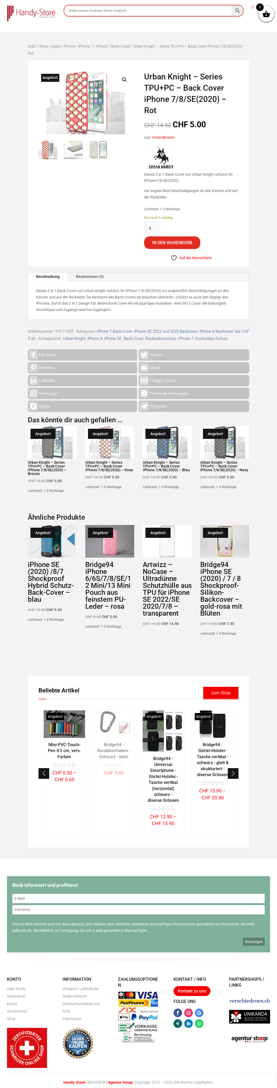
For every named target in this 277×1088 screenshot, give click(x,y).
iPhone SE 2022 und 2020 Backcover (166, 327)
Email (150, 364)
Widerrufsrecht (75, 993)
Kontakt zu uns (192, 987)
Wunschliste (17, 1008)
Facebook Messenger (164, 390)
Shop (43, 43)
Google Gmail (157, 377)
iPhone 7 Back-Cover (113, 43)
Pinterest (42, 364)
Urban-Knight (74, 335)
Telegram (153, 403)
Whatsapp (43, 390)
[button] (124, 76)
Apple (55, 43)
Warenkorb (16, 993)
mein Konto (16, 985)
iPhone (69, 43)
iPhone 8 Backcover (216, 327)
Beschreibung (48, 273)
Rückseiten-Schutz (211, 335)
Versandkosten (163, 134)
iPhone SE (113, 335)
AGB (66, 1008)
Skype (39, 403)
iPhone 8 (94, 335)
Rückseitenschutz (160, 335)
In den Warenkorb (172, 239)
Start (32, 43)
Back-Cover (133, 335)
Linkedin (42, 377)
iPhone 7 (85, 43)
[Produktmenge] (152, 225)
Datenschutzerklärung (81, 1000)
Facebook (42, 351)
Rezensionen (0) (90, 273)
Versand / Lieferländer (81, 985)
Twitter (151, 351)
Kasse (12, 1000)
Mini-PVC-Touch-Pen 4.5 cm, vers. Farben (113, 747)
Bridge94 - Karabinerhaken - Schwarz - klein (163, 747)
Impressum (72, 1015)
